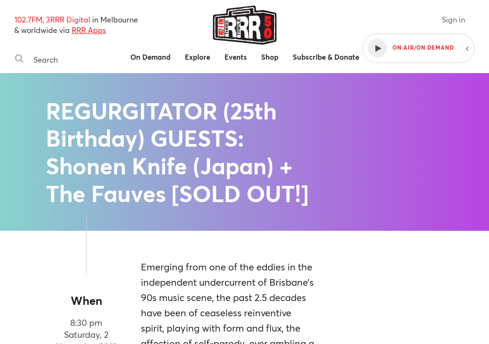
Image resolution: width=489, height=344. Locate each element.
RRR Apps (89, 30)
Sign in (453, 19)
